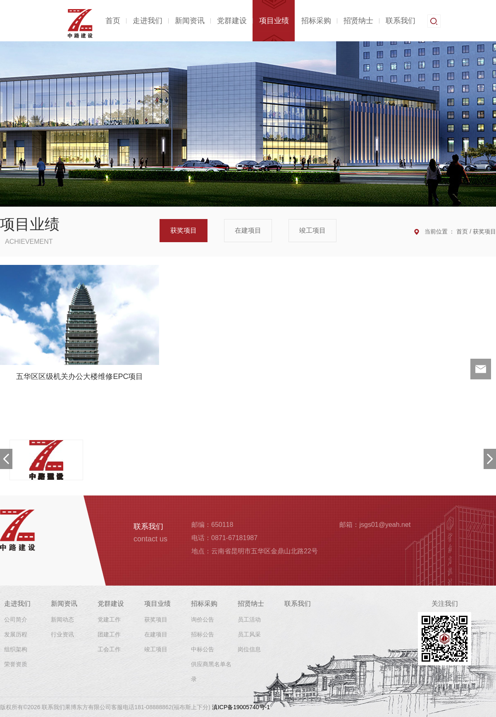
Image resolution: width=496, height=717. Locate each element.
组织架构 (15, 649)
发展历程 (15, 634)
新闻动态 (62, 619)
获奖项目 (183, 230)
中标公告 (202, 649)
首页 (112, 21)
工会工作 (109, 649)
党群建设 (232, 21)
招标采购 (316, 21)
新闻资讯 (190, 21)
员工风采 (249, 634)
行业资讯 (62, 634)
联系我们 (400, 21)
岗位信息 (249, 649)
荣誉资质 (15, 664)
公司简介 (15, 619)
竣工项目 (312, 230)
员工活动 (249, 619)
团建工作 (109, 634)
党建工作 (109, 619)
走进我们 (147, 21)
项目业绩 (274, 21)
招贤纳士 (358, 21)
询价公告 (202, 619)
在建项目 (248, 230)
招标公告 (202, 634)
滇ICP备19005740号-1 (241, 707)
